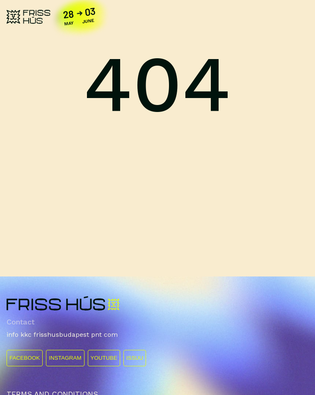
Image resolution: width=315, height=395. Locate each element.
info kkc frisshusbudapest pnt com (62, 334)
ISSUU (134, 358)
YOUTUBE (104, 358)
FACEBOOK (24, 358)
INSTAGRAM (65, 358)
